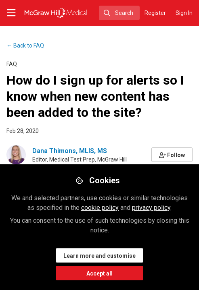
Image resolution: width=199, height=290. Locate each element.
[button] (172, 154)
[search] (119, 13)
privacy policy (151, 207)
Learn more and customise (99, 256)
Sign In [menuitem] (184, 13)
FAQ (25, 45)
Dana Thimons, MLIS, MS (69, 151)
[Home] (43, 13)
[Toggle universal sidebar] (11, 13)
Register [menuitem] (155, 13)
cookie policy (100, 207)
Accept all (99, 273)
